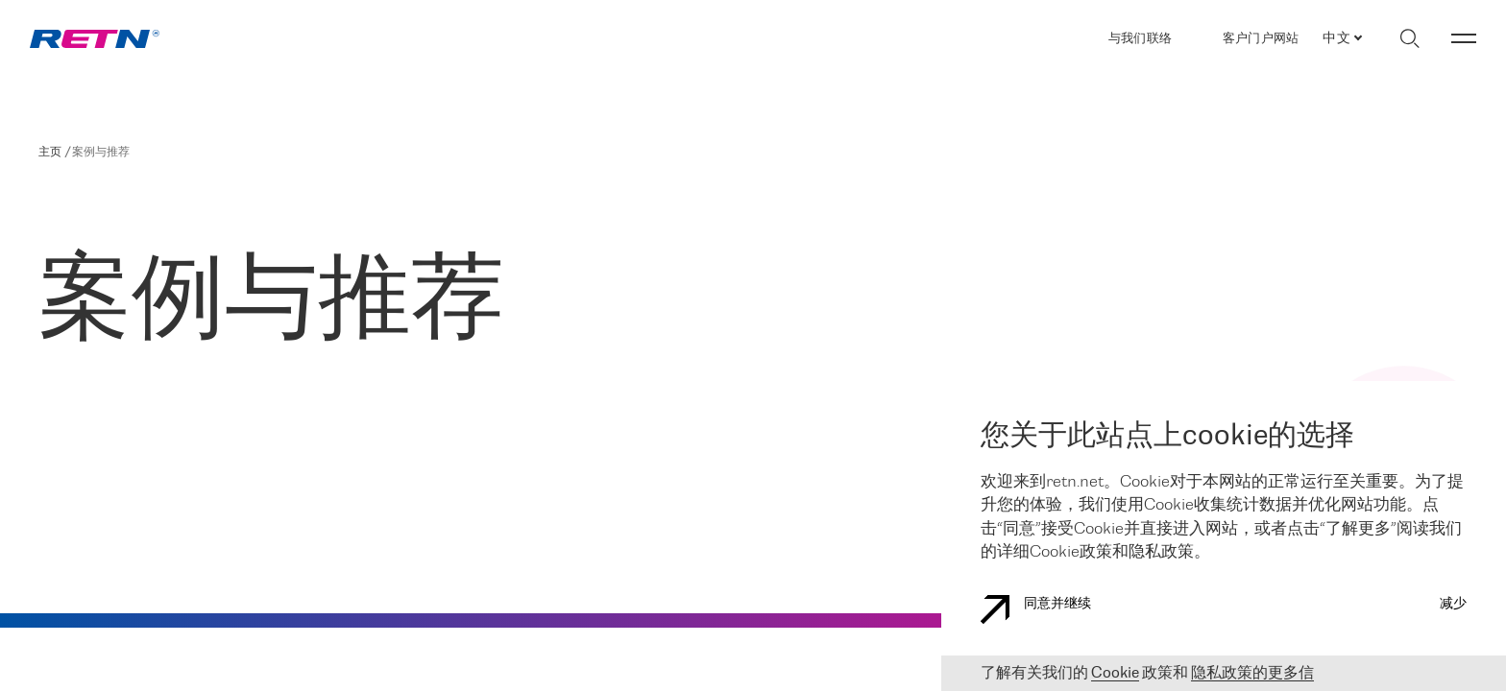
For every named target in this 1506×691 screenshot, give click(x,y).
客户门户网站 (1261, 38)
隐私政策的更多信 (1252, 673)
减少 (1453, 604)
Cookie (1115, 673)
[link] (94, 39)
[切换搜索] (1409, 38)
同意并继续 (1036, 609)
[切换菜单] (1463, 38)
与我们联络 (1140, 39)
